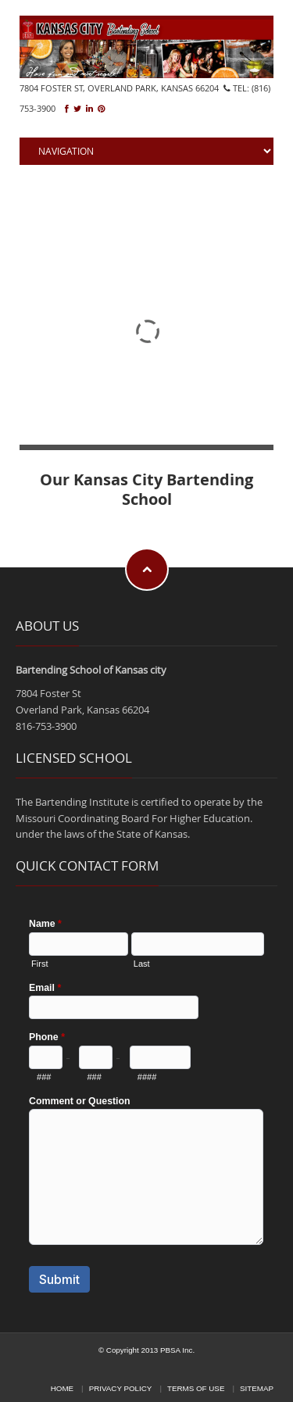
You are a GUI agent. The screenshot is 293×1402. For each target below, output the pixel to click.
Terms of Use (195, 1388)
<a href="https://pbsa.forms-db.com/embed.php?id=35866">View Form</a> (146, 1103)
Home (62, 1388)
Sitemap (256, 1388)
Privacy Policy (120, 1388)
